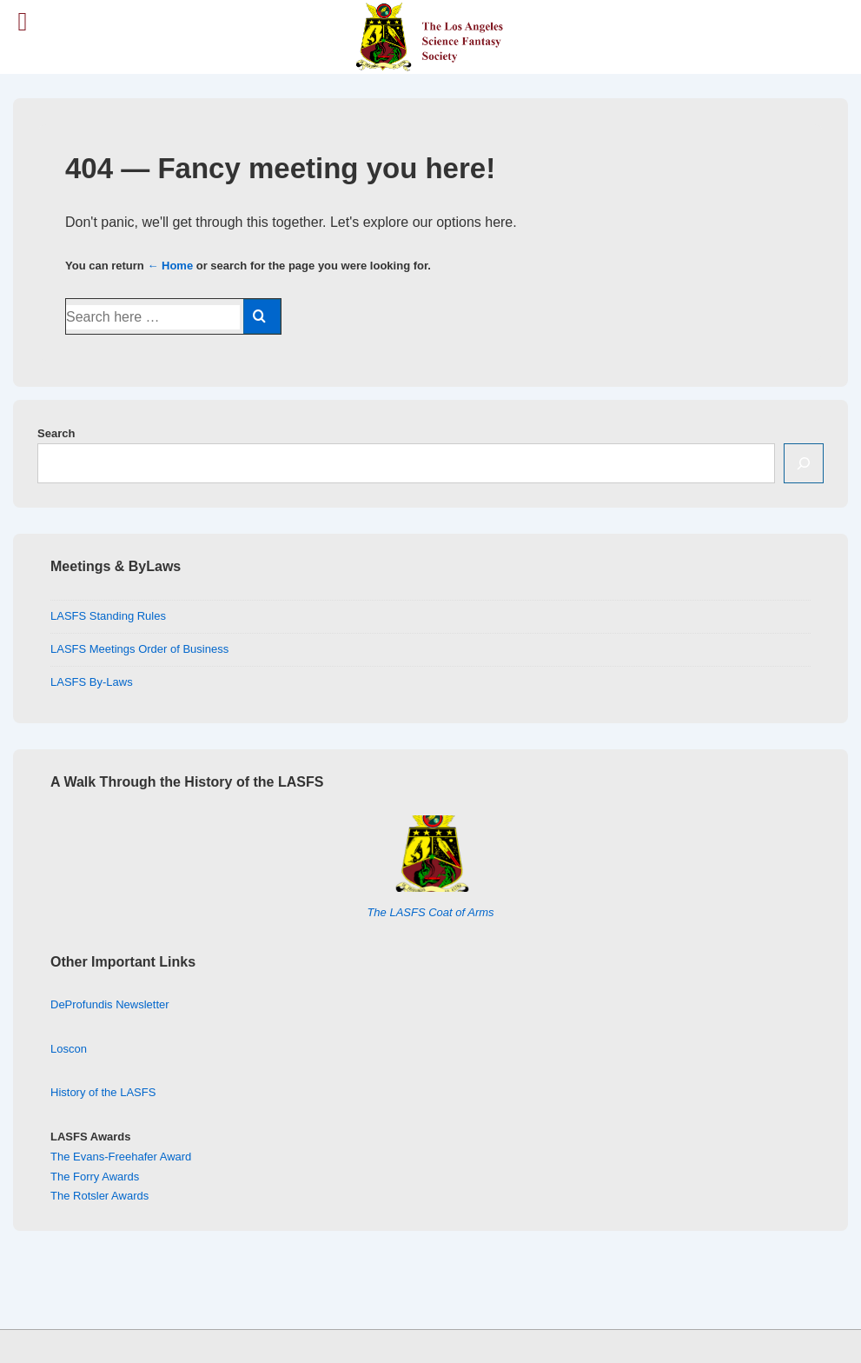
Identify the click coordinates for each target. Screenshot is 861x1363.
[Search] (804, 463)
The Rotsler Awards (99, 1195)
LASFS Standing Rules (108, 615)
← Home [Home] (170, 265)
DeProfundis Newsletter (109, 1004)
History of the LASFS (103, 1092)
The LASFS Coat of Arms (430, 912)
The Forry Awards (94, 1176)
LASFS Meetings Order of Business (139, 648)
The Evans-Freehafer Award (120, 1156)
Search (56, 433)
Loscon (68, 1048)
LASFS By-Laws (91, 681)
